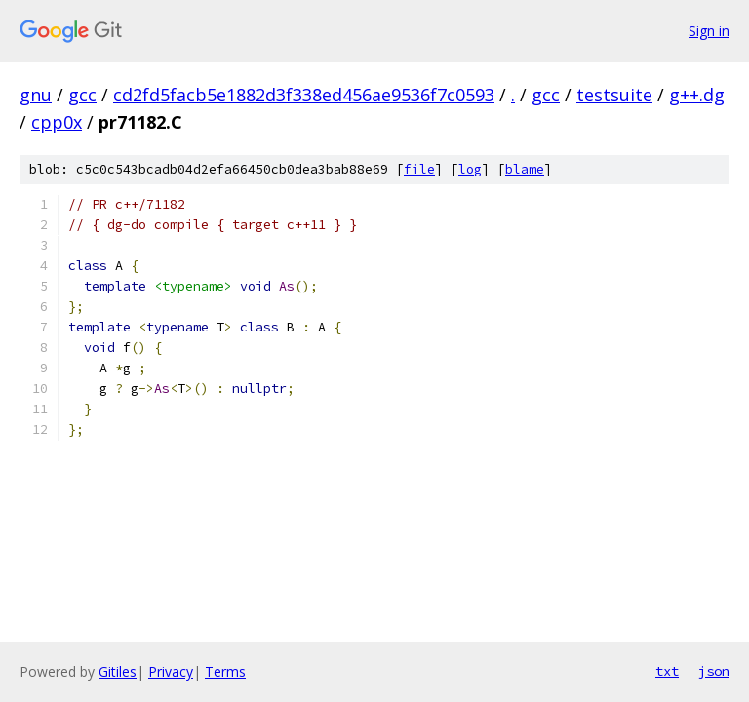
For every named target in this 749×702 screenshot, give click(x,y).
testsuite (614, 94)
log (470, 169)
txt (667, 671)
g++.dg (697, 94)
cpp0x (56, 122)
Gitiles (118, 671)
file (419, 169)
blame (524, 169)
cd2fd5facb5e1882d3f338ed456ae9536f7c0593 (303, 94)
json (713, 671)
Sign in (709, 30)
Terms (225, 671)
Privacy (170, 671)
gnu (36, 94)
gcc (82, 94)
